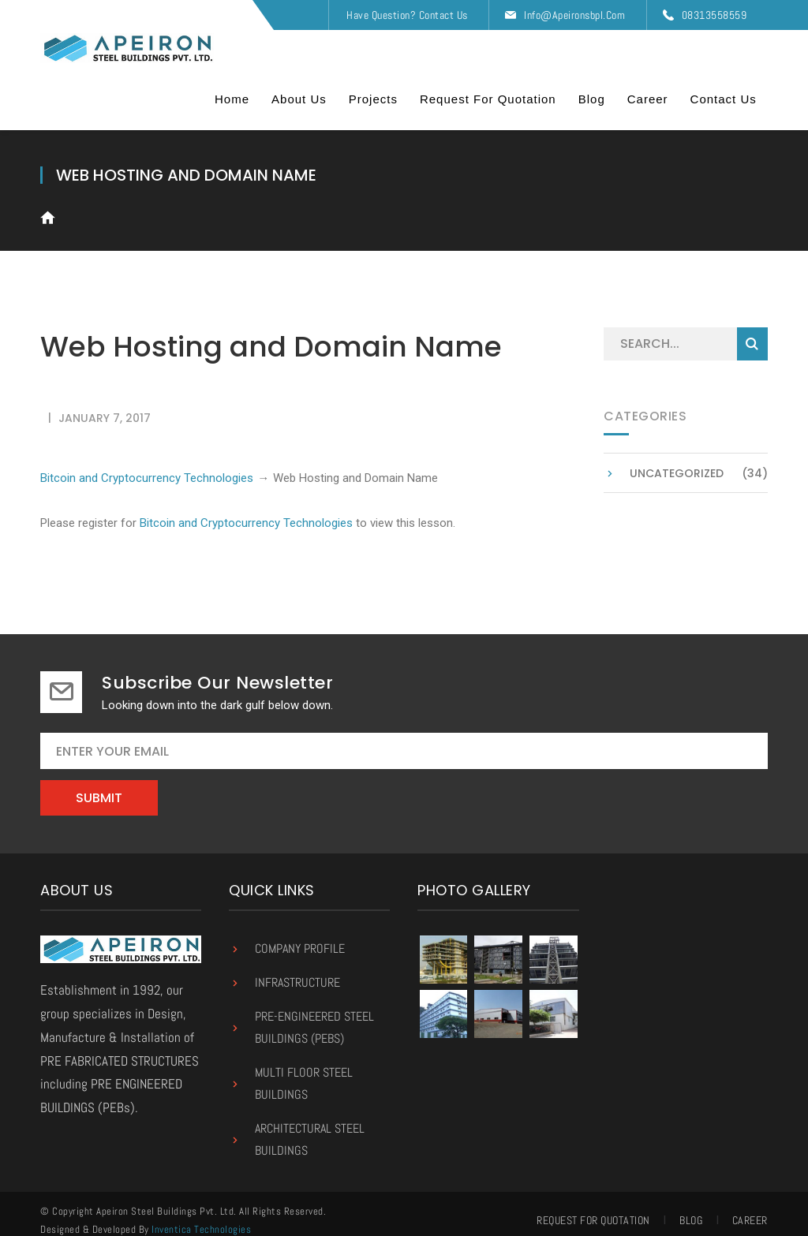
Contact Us (443, 15)
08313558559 (714, 15)
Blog (690, 1208)
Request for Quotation (593, 1208)
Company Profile (300, 936)
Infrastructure (297, 970)
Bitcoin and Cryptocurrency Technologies (146, 464)
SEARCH (752, 331)
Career (750, 1208)
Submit (99, 785)
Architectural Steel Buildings (310, 1126)
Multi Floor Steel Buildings (304, 1070)
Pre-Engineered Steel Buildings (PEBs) (314, 1014)
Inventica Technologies (201, 1216)
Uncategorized (677, 461)
